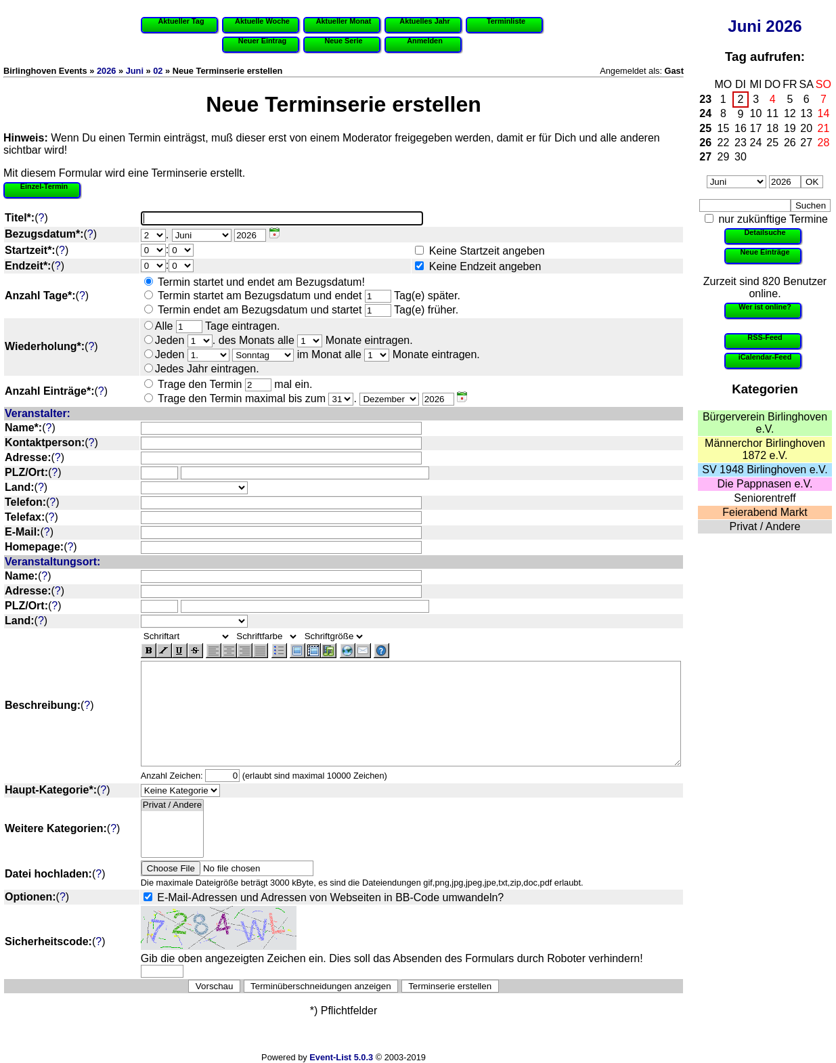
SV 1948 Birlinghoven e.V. (764, 469)
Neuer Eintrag (262, 41)
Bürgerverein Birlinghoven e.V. (765, 423)
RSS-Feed (764, 337)
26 (705, 142)
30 (740, 156)
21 (824, 128)
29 (724, 156)
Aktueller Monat (344, 21)
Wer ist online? (765, 307)
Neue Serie (343, 41)
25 (705, 128)
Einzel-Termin (44, 186)
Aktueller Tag (181, 21)
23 (705, 99)
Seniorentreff (764, 498)
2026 (783, 26)
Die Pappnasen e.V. (765, 484)
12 (790, 113)
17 (756, 128)
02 (157, 71)
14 (824, 113)
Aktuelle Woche (262, 21)
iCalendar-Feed (765, 357)
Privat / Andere (765, 526)
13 (806, 113)
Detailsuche (764, 232)
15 (724, 128)
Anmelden (425, 41)
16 (740, 128)
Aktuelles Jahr (424, 21)
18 (772, 128)
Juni (744, 26)
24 (705, 113)
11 (772, 113)
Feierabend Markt (764, 512)
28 (824, 142)
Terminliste (506, 21)
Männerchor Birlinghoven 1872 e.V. (765, 449)
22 (724, 142)
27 (806, 142)
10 (756, 113)
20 (806, 128)
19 (790, 128)
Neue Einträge (764, 252)
